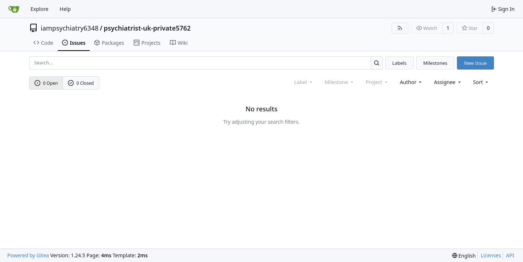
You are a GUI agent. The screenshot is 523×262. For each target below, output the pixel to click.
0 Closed (81, 83)
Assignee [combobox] (448, 82)
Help (65, 8)
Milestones (435, 63)
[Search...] (377, 62)
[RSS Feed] (400, 28)
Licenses (491, 255)
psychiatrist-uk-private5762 (147, 28)
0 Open (46, 83)
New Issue (475, 63)
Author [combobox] (411, 82)
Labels (399, 63)
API (510, 255)
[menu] (481, 82)
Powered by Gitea (28, 255)
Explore (39, 8)
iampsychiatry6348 (69, 28)
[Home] (14, 9)
